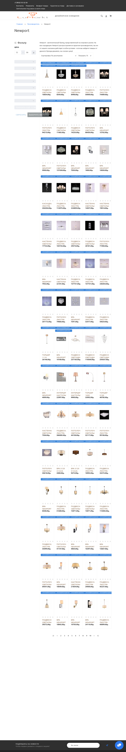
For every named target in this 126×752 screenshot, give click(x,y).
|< (53, 635)
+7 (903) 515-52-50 (20, 2)
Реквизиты (30, 6)
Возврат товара (42, 6)
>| (97, 635)
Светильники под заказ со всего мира (30, 8)
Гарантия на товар (57, 6)
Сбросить (21, 115)
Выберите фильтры (39, 115)
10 (90, 635)
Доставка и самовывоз (75, 6)
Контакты (20, 6)
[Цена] (17, 52)
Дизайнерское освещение (67, 16)
